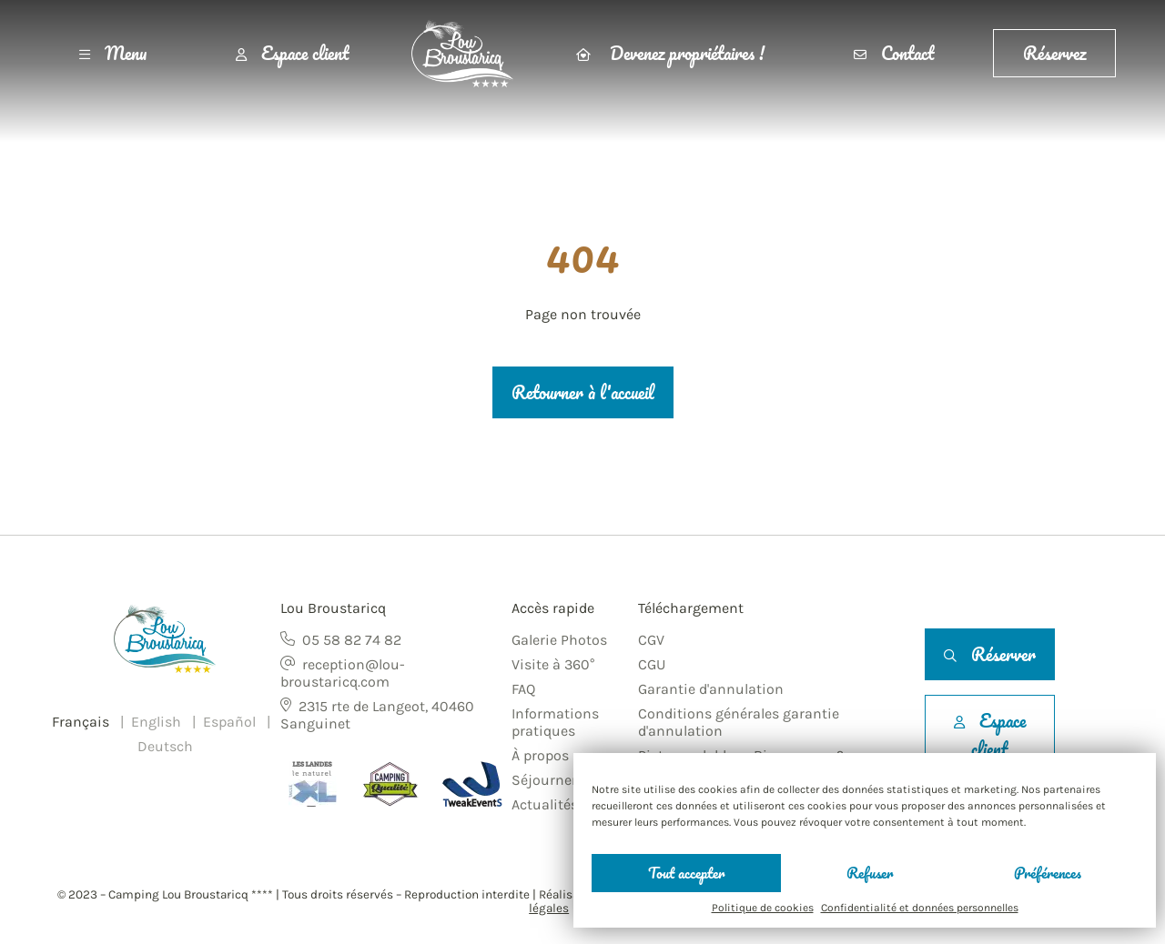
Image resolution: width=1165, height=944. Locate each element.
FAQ (523, 689)
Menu (113, 53)
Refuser (869, 872)
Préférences (1047, 872)
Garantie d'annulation (711, 689)
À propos (540, 755)
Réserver (990, 654)
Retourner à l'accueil (583, 392)
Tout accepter (686, 872)
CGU (651, 664)
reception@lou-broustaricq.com (342, 673)
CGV (651, 639)
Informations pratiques (555, 722)
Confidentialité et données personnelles (919, 907)
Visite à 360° (553, 664)
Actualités (545, 804)
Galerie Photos (559, 639)
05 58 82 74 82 (351, 639)
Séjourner (544, 779)
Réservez (1054, 53)
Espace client (292, 53)
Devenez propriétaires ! (670, 53)
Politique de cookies (763, 907)
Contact (894, 53)
